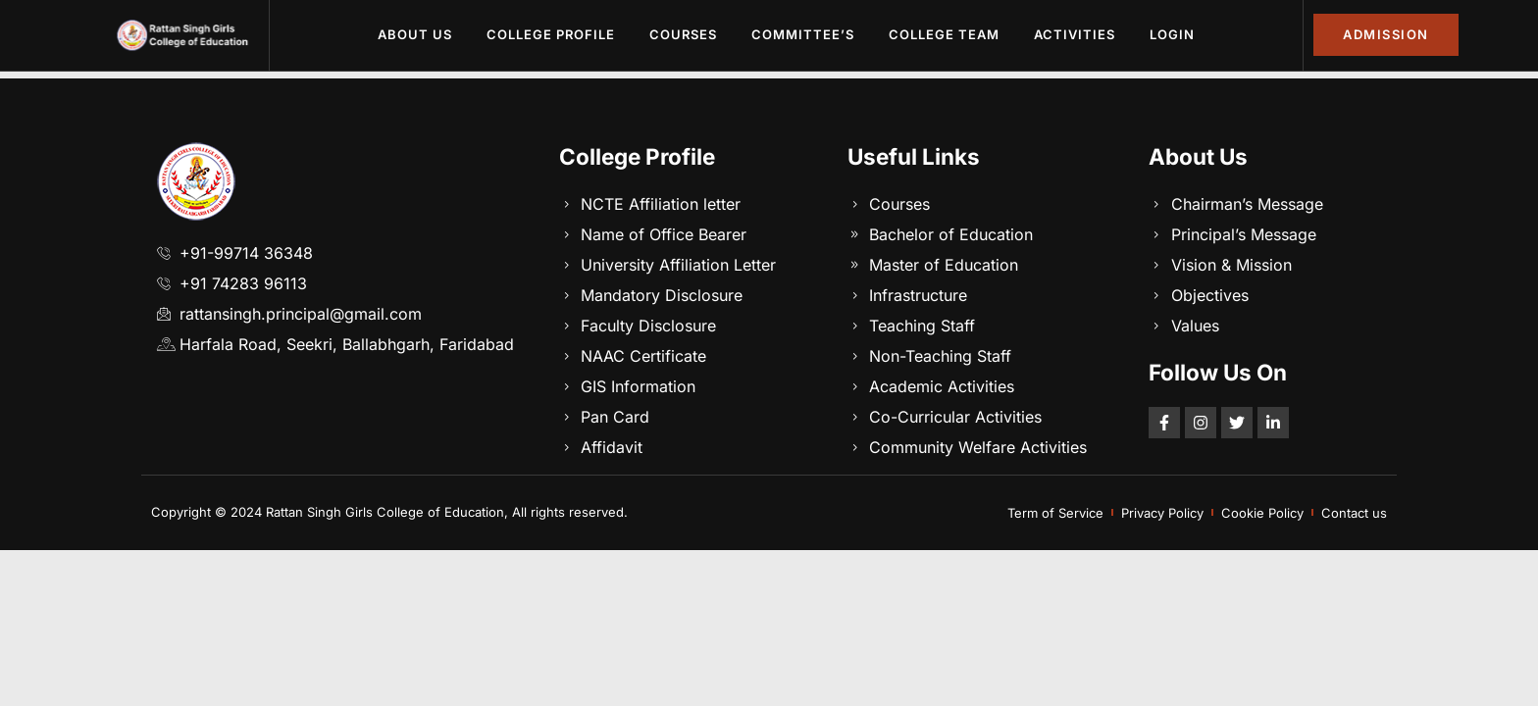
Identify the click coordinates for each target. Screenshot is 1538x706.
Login (1172, 34)
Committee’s (802, 34)
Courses (683, 34)
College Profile (551, 34)
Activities (1074, 34)
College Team (944, 34)
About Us (415, 34)
